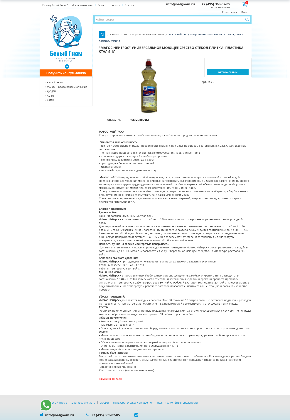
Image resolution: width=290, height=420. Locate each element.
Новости (115, 5)
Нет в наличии (227, 72)
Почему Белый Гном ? (55, 5)
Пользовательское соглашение (133, 402)
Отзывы (129, 5)
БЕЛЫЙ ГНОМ (55, 82)
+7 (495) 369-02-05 (216, 4)
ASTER (50, 100)
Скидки (102, 5)
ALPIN (50, 95)
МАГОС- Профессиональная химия (67, 86)
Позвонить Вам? (220, 7)
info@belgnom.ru (180, 4)
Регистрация (229, 12)
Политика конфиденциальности (177, 402)
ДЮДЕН (51, 91)
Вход (244, 12)
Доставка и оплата (82, 5)
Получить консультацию (66, 73)
